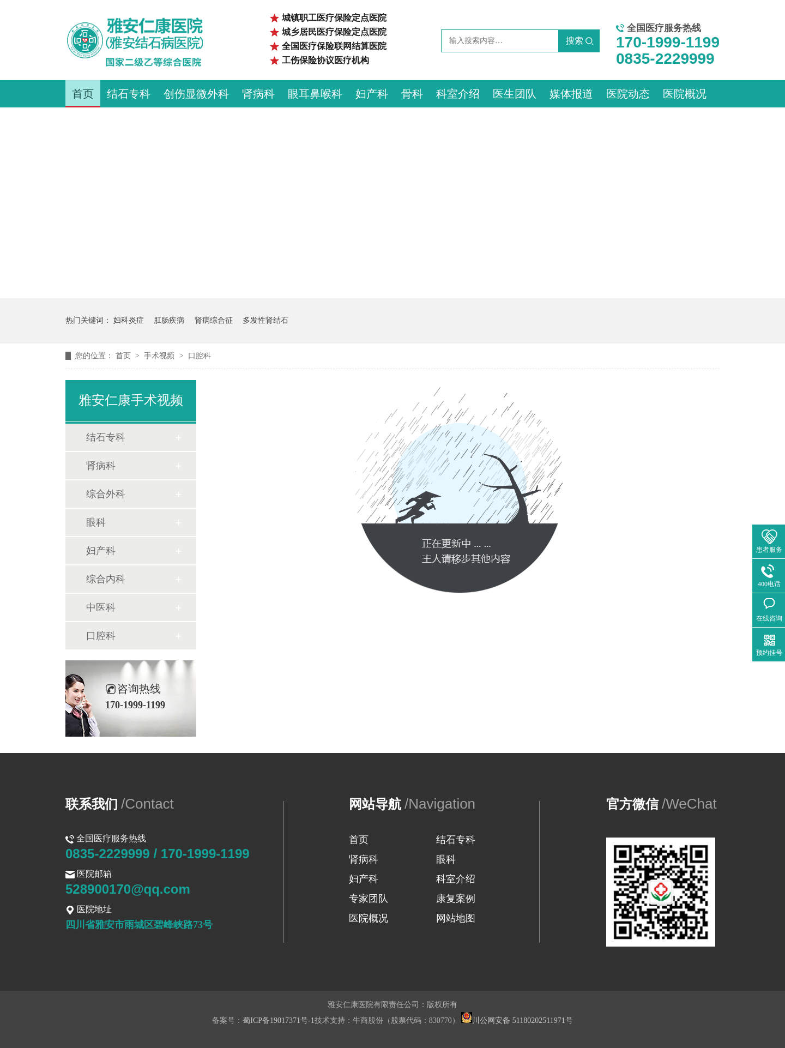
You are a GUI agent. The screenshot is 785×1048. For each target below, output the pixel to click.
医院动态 (628, 94)
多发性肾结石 (265, 320)
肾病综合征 (214, 320)
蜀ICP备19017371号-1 (278, 1020)
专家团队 (368, 898)
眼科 (96, 522)
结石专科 (128, 94)
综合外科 (105, 494)
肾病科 (258, 94)
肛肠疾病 (169, 320)
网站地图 (455, 918)
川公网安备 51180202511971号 (516, 1020)
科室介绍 (458, 94)
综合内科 (105, 579)
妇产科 (371, 94)
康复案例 (455, 898)
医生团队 (514, 94)
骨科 (412, 94)
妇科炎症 (128, 320)
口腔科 (199, 356)
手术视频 (160, 356)
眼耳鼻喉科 (315, 94)
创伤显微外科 (196, 94)
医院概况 (684, 94)
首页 (83, 94)
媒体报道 (571, 94)
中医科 (101, 607)
